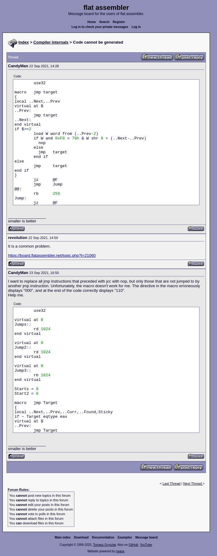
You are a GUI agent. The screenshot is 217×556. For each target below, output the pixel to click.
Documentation (103, 537)
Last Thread (172, 483)
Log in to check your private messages (100, 27)
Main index (63, 537)
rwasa (120, 551)
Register (119, 22)
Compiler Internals (51, 42)
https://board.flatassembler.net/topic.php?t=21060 (52, 255)
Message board (146, 537)
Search (104, 22)
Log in (136, 27)
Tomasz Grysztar (104, 544)
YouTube (146, 544)
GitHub (133, 544)
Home (91, 22)
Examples (125, 537)
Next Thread (193, 483)
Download (81, 537)
